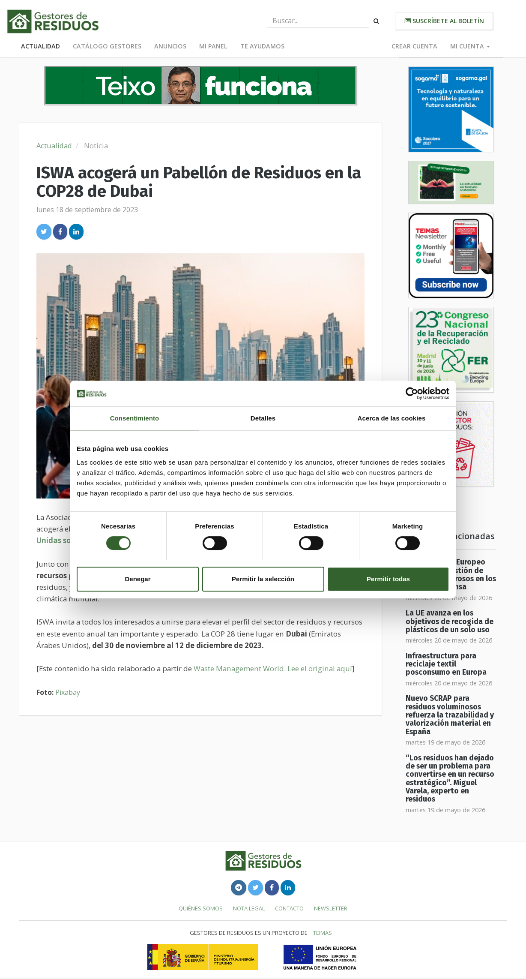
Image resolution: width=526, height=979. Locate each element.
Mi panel (213, 46)
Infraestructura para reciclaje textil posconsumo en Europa (446, 664)
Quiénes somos (201, 908)
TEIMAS (322, 933)
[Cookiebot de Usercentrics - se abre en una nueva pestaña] (411, 393)
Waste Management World (239, 668)
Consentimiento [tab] (134, 418)
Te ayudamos (262, 46)
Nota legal (249, 908)
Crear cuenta (414, 46)
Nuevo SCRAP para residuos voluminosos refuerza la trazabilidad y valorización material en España (450, 715)
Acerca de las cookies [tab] (392, 418)
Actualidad (40, 46)
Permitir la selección (263, 579)
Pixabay (67, 692)
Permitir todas (388, 579)
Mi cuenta (470, 46)
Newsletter (330, 908)
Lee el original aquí (319, 668)
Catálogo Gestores (107, 46)
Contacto (289, 908)
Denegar (137, 579)
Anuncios (170, 46)
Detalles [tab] (263, 418)
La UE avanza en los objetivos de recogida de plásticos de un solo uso (449, 621)
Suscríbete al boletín (444, 21)
